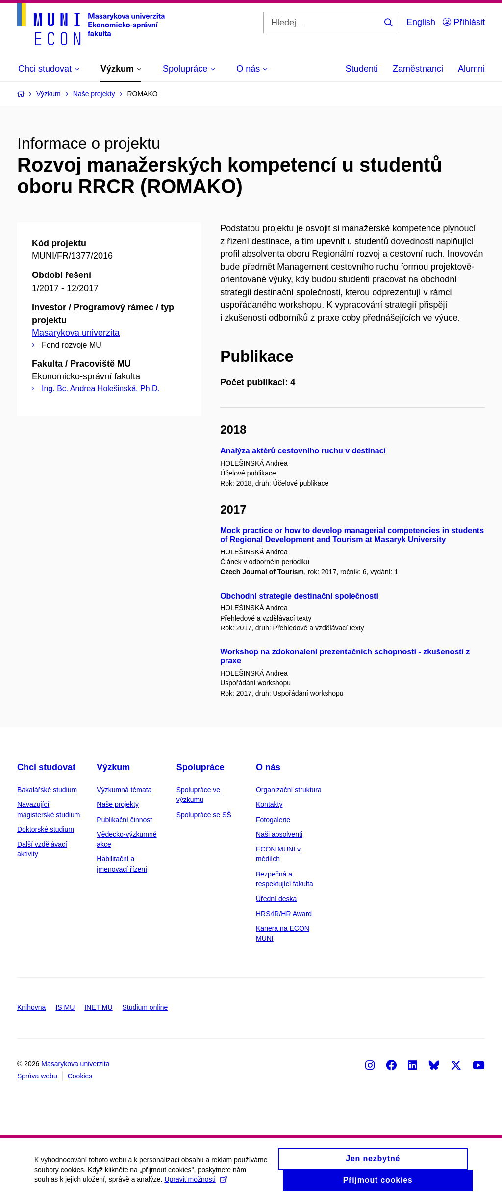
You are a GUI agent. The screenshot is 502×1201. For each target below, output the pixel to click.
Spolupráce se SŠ (203, 815)
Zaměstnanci (418, 69)
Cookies (80, 1076)
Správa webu (37, 1076)
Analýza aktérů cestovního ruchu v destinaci (303, 451)
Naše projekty (118, 804)
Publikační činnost (124, 820)
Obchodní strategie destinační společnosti (299, 596)
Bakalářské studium (47, 790)
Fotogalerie (273, 820)
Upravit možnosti (195, 1184)
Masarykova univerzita (76, 333)
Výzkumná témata (124, 790)
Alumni (471, 69)
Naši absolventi (279, 834)
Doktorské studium (45, 829)
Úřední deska (276, 898)
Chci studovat (46, 767)
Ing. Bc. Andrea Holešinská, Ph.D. (101, 388)
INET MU (98, 1007)
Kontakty (269, 804)
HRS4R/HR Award (284, 914)
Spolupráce (200, 767)
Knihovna (31, 1007)
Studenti (362, 69)
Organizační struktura (289, 790)
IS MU (65, 1007)
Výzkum (113, 767)
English (420, 22)
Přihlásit (464, 22)
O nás (268, 767)
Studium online (145, 1007)
